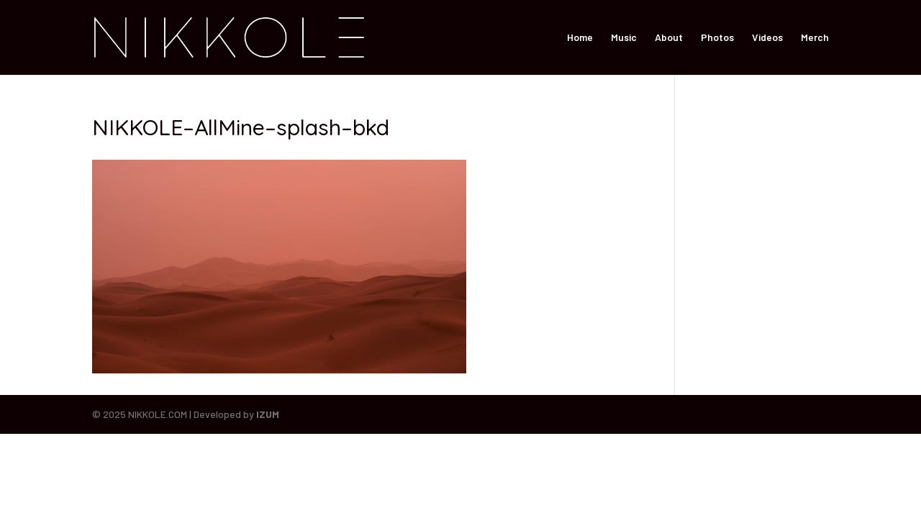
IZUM (267, 414)
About (669, 37)
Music (624, 37)
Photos (717, 37)
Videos (767, 37)
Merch (815, 37)
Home (580, 37)
